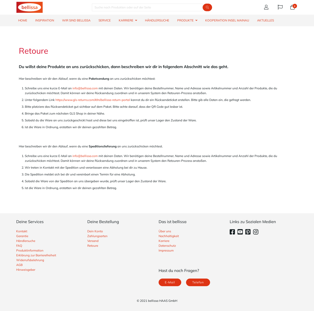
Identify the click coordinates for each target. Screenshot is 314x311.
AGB (19, 265)
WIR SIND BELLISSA (76, 20)
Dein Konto (95, 231)
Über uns (165, 231)
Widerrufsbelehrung (30, 260)
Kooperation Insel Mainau (227, 20)
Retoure (92, 246)
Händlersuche (25, 241)
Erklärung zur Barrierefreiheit (36, 255)
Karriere (164, 241)
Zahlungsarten (97, 236)
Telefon (198, 282)
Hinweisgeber (25, 270)
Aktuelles (265, 20)
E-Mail (170, 282)
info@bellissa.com (85, 88)
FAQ (19, 246)
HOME (22, 20)
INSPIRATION (44, 20)
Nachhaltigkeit (169, 236)
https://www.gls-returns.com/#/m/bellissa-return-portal (92, 100)
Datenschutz (167, 246)
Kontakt (21, 231)
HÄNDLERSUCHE (157, 20)
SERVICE (105, 20)
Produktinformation (29, 250)
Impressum (166, 250)
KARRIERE (126, 20)
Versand (93, 241)
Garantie (22, 236)
